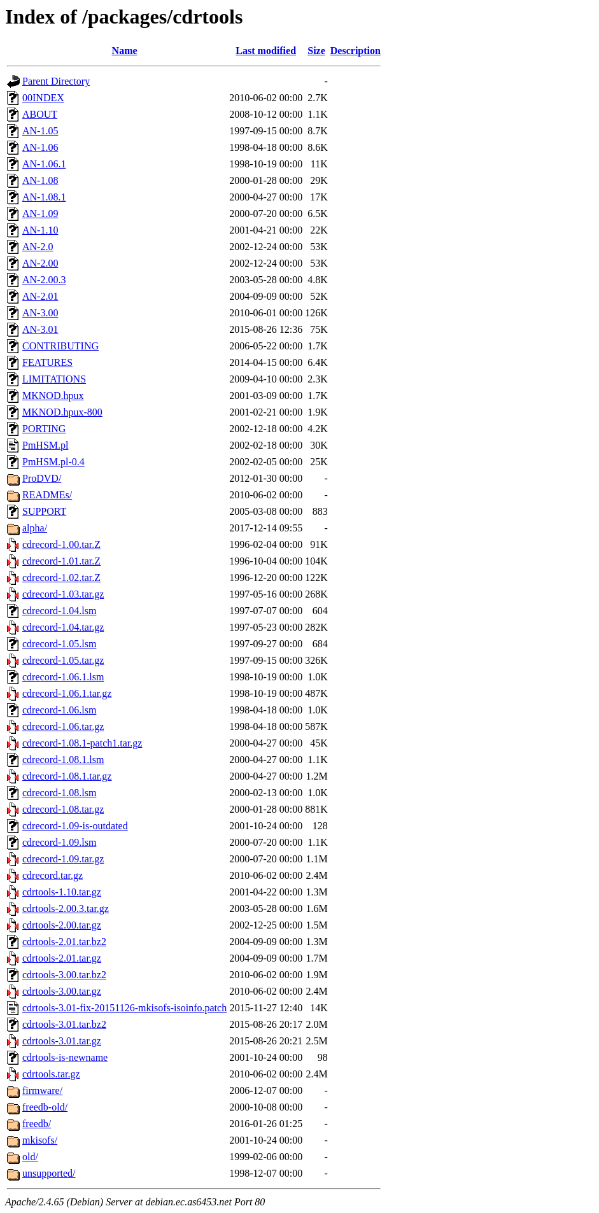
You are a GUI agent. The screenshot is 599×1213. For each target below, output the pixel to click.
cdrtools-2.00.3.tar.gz (65, 908)
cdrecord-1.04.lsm (59, 610)
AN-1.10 (40, 230)
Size (316, 50)
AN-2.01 (40, 296)
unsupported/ (49, 1173)
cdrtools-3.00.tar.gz (61, 991)
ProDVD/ (41, 478)
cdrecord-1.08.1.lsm (63, 759)
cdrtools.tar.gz (51, 1074)
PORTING (44, 428)
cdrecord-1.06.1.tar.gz (66, 693)
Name (124, 50)
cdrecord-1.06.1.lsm (63, 676)
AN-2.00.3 (44, 279)
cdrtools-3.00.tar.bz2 (64, 974)
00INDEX (43, 97)
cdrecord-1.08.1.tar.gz (66, 776)
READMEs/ (47, 494)
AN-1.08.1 (44, 197)
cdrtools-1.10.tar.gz (61, 892)
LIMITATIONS (54, 379)
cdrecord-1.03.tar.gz (63, 594)
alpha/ (34, 527)
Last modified (266, 50)
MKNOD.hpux (52, 395)
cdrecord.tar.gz (52, 875)
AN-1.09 (40, 213)
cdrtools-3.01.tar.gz (61, 1040)
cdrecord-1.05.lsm (59, 643)
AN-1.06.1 (44, 163)
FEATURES (47, 362)
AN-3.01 (40, 329)
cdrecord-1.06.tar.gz (63, 726)
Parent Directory (56, 81)
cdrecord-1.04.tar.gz (63, 627)
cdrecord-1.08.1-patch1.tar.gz (82, 743)
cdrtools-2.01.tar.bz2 (64, 941)
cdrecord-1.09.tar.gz (63, 858)
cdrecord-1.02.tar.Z (61, 577)
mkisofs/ (39, 1140)
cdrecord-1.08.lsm (59, 792)
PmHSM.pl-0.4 (53, 461)
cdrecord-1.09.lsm (59, 842)
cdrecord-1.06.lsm (59, 710)
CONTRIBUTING (60, 345)
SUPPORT (44, 511)
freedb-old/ (44, 1107)
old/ (30, 1156)
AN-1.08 (40, 180)
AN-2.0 (37, 246)
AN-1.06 (40, 147)
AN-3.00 (40, 312)
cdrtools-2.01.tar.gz (61, 958)
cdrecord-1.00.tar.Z (61, 544)
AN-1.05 (40, 130)
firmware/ (42, 1090)
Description (355, 50)
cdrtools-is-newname (65, 1057)
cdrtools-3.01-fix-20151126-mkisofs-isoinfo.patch (124, 1007)
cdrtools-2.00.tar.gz (61, 925)
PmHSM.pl (45, 445)
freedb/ (36, 1123)
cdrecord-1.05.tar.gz (63, 660)
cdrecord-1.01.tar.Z (61, 561)
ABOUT (39, 114)
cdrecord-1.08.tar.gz (63, 809)
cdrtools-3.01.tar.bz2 (64, 1024)
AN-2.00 (40, 263)
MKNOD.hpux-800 (62, 412)
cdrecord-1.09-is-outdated (75, 825)
